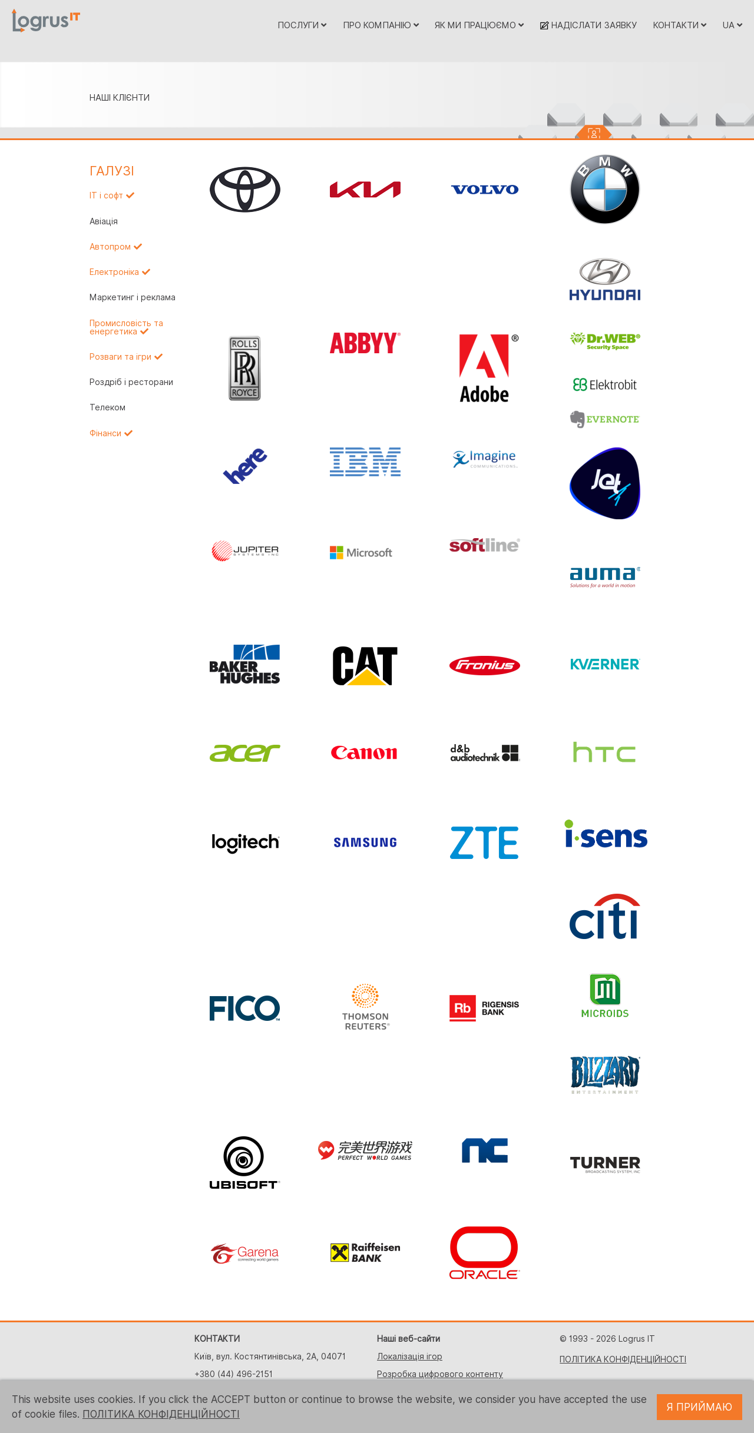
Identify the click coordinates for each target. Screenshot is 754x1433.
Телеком (107, 407)
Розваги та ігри (120, 356)
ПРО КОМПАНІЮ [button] (381, 25)
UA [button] (732, 25)
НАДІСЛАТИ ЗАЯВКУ (588, 25)
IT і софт (106, 195)
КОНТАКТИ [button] (679, 25)
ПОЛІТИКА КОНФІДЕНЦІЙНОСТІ (623, 1359)
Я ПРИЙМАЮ (699, 1407)
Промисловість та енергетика (126, 327)
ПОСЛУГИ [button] (301, 25)
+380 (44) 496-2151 (233, 1374)
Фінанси (105, 433)
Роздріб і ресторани (131, 382)
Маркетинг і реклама (133, 297)
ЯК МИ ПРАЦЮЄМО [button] (479, 25)
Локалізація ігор (409, 1356)
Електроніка (114, 272)
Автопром (110, 246)
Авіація (104, 221)
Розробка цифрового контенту (440, 1374)
